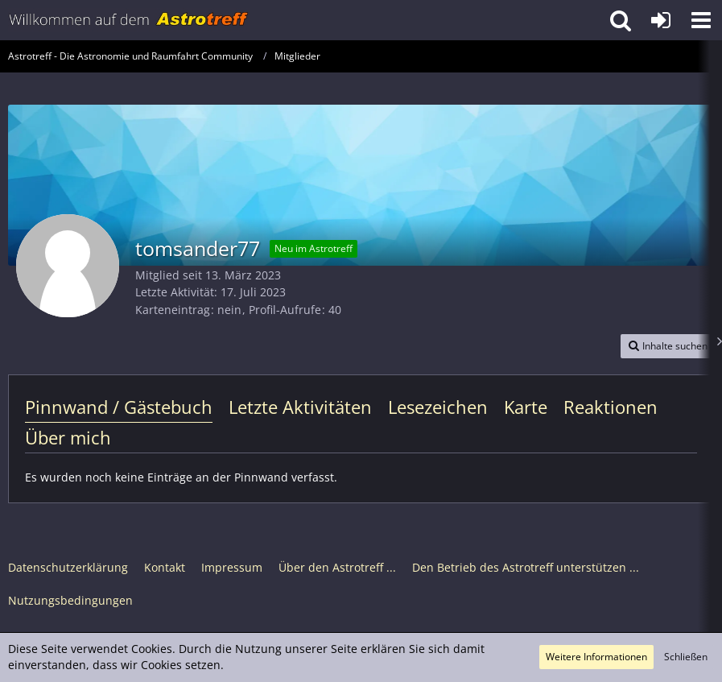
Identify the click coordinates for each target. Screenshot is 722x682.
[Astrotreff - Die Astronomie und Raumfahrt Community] (129, 20)
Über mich (68, 437)
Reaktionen (610, 407)
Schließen (686, 656)
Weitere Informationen (596, 656)
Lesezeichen (438, 407)
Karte (525, 407)
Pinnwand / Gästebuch (118, 407)
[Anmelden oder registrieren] (661, 20)
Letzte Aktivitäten (300, 407)
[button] (701, 20)
